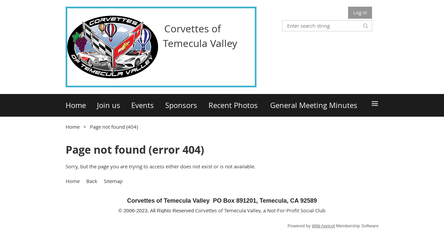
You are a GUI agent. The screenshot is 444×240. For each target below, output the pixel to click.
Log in (360, 12)
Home (73, 126)
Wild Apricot (323, 225)
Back (91, 181)
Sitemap (113, 181)
